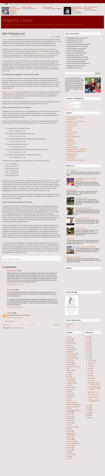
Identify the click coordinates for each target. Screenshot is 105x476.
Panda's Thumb (71, 143)
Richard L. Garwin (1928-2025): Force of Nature (77, 9)
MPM (35, 4)
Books (68, 351)
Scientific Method (71, 443)
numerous (9, 92)
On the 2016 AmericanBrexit (83, 208)
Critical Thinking (71, 358)
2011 (88, 408)
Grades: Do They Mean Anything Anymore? (94, 383)
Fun (68, 374)
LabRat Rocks (71, 383)
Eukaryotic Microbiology (73, 366)
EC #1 (68, 326)
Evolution (69, 370)
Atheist (69, 341)
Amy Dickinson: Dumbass (82, 218)
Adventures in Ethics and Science (76, 160)
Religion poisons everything (71, 434)
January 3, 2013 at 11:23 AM (15, 284)
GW (29, 4)
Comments (70, 106)
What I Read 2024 (72, 190)
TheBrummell (11, 290)
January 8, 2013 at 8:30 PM (14, 317)
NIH (68, 398)
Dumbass (69, 362)
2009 (88, 413)
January (90, 380)
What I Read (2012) (93, 392)
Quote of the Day (71, 427)
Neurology (69, 396)
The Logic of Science (72, 123)
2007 (88, 417)
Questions (69, 422)
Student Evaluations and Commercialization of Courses (94, 399)
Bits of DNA (70, 128)
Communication (71, 354)
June (89, 371)
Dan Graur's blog (71, 126)
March (90, 375)
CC (9, 4)
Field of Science (71, 119)
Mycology (69, 394)
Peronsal (69, 414)
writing (68, 456)
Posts (68, 103)
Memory (69, 389)
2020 (88, 341)
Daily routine (70, 238)
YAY (68, 458)
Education (11, 259)
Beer (68, 345)
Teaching (17, 259)
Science (69, 439)
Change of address (27, 7)
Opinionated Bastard (72, 404)
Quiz (68, 425)
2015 (88, 354)
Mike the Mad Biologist (73, 136)
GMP (25, 4)
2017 (88, 349)
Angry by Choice (17, 20)
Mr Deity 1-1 (70, 324)
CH (12, 4)
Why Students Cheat (81, 198)
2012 (88, 405)
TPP (49, 4)
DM (23, 4)
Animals (69, 339)
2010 (88, 410)
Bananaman (70, 343)
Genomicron (70, 138)
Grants (68, 376)
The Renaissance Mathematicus (76, 151)
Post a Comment (9, 321)
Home (31, 325)
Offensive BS (70, 402)
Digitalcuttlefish (71, 156)
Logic (68, 385)
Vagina (68, 452)
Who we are (70, 454)
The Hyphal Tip (71, 134)
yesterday (56, 196)
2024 (88, 339)
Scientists (69, 445)
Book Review (70, 349)
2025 (88, 336)
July (89, 368)
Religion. (69, 437)
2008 (88, 415)
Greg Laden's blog (72, 153)
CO (15, 4)
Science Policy (71, 441)
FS (3, 4)
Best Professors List (93, 394)
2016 (88, 351)
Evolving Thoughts (72, 147)
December (91, 361)
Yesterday (5, 39)
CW (20, 4)
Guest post (70, 379)
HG (32, 4)
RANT (68, 429)
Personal (69, 416)
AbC (6, 4)
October (90, 363)
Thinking (69, 450)
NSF (68, 400)
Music (68, 392)
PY (40, 4)
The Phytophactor (12, 270)
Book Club (69, 347)
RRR (43, 4)
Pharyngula (70, 145)
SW (46, 4)
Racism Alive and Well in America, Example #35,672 (94, 388)
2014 (88, 356)
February (90, 378)
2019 (88, 344)
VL (17, 4)
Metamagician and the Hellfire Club (76, 149)
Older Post (57, 325)
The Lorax (10, 312)
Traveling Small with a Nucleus (75, 117)
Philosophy (70, 418)
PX (38, 4)
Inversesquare (71, 158)
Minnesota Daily (41, 53)
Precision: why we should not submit (85, 247)
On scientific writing (80, 228)
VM (52, 4)
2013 (88, 359)
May (89, 373)
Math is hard (70, 387)
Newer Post (6, 325)
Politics (69, 420)
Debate (69, 360)
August (90, 366)
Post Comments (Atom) (16, 328)
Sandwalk (69, 130)
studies (14, 92)
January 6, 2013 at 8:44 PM (14, 307)
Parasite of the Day (72, 132)
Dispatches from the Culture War (76, 121)
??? (68, 336)
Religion (69, 431)
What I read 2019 (71, 170)
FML (68, 372)
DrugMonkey (70, 140)
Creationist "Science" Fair (74, 257)
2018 (88, 346)
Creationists (70, 356)
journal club (70, 381)
